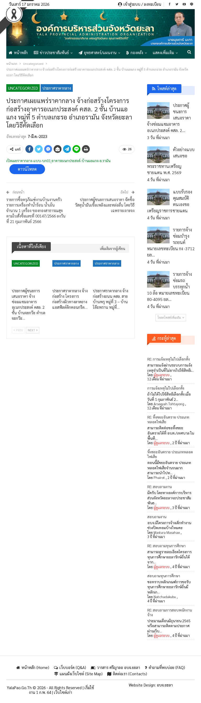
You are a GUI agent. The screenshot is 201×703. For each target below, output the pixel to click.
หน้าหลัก (18, 52)
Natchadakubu (165, 597)
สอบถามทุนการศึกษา (163, 575)
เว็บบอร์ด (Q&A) (70, 667)
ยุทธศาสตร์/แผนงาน (97, 52)
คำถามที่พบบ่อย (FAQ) (165, 667)
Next (32, 330)
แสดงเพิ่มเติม (163, 52)
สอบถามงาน (156, 516)
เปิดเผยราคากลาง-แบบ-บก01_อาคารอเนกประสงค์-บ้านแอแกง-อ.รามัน (58, 160)
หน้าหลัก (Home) (32, 667)
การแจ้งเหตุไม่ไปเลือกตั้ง (165, 388)
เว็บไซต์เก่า (63, 692)
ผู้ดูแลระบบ (162, 375)
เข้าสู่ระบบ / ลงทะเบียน (139, 4)
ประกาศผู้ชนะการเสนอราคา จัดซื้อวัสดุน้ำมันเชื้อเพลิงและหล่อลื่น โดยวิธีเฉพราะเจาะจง (105, 205)
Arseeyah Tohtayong (169, 404)
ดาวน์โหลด (27, 169)
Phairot (159, 477)
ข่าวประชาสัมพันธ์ (51, 52)
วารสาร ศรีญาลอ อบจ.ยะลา (115, 667)
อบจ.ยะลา (165, 684)
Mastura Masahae (167, 532)
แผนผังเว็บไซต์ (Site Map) (78, 673)
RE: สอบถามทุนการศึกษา (166, 545)
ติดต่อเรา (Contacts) (127, 673)
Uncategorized (23, 87)
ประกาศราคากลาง (56, 87)
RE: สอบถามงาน (159, 486)
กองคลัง (134, 52)
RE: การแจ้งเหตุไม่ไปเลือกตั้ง (168, 359)
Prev (18, 330)
